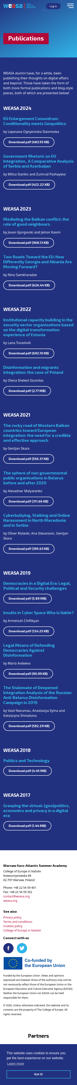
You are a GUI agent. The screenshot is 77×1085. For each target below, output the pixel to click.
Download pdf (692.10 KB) (29, 353)
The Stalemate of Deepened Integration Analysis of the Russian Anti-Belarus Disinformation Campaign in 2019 (37, 695)
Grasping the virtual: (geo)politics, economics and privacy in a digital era (36, 810)
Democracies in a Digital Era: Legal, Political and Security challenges (37, 586)
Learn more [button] (15, 1063)
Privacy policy (12, 917)
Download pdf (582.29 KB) (29, 726)
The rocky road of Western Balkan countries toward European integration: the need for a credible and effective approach (37, 433)
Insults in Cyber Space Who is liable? (38, 612)
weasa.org (10, 901)
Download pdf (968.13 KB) (29, 242)
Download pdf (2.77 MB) (27, 391)
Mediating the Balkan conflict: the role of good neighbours (36, 221)
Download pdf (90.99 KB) (28, 673)
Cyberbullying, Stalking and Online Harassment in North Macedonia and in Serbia (36, 520)
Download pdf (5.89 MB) (27, 598)
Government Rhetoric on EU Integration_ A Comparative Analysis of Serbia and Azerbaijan (38, 161)
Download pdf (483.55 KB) (29, 142)
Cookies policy (12, 926)
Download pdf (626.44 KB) (29, 285)
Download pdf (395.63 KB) (29, 548)
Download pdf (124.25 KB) (29, 631)
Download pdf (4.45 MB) (27, 771)
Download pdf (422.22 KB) (29, 184)
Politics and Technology (26, 760)
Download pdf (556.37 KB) (29, 459)
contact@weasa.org (16, 896)
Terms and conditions (17, 922)
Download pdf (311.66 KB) (28, 501)
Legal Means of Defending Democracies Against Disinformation (29, 650)
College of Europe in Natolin (22, 930)
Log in (53, 6)
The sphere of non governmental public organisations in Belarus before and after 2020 (35, 477)
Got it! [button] (38, 1074)
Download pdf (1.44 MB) (27, 826)
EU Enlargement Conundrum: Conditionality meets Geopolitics (34, 121)
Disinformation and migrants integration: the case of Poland (33, 370)
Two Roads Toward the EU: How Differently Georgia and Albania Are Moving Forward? (37, 261)
